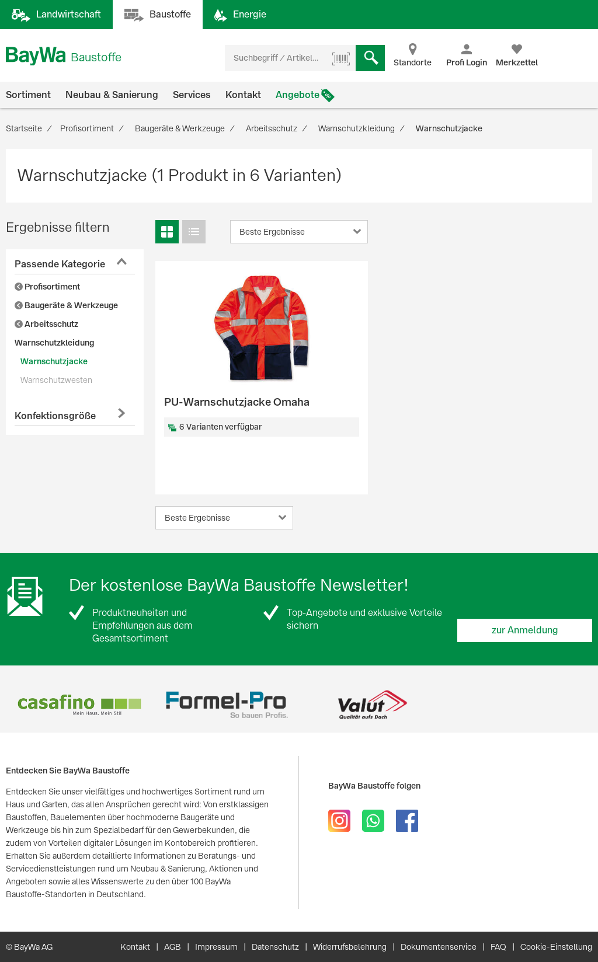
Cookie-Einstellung (556, 947)
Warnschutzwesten (56, 380)
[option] (79, 705)
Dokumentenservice (439, 947)
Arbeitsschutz (46, 324)
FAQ (498, 947)
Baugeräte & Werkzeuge (66, 305)
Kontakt (243, 95)
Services (192, 95)
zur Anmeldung (525, 630)
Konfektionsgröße (55, 416)
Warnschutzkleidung (54, 342)
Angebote (297, 94)
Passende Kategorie (60, 264)
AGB (172, 947)
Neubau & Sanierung (111, 95)
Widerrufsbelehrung (350, 947)
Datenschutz (275, 947)
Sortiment (28, 95)
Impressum (216, 947)
